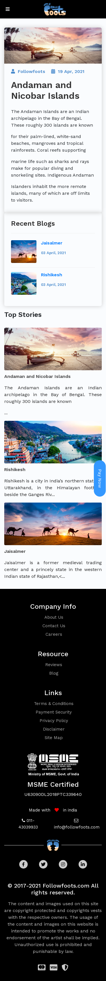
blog (54, 673)
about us (53, 617)
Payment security (54, 712)
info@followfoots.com (76, 827)
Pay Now (100, 478)
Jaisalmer (51, 243)
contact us (53, 625)
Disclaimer (54, 729)
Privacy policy (54, 720)
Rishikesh (51, 274)
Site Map (54, 737)
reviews (53, 664)
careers (54, 634)
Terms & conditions (53, 703)
